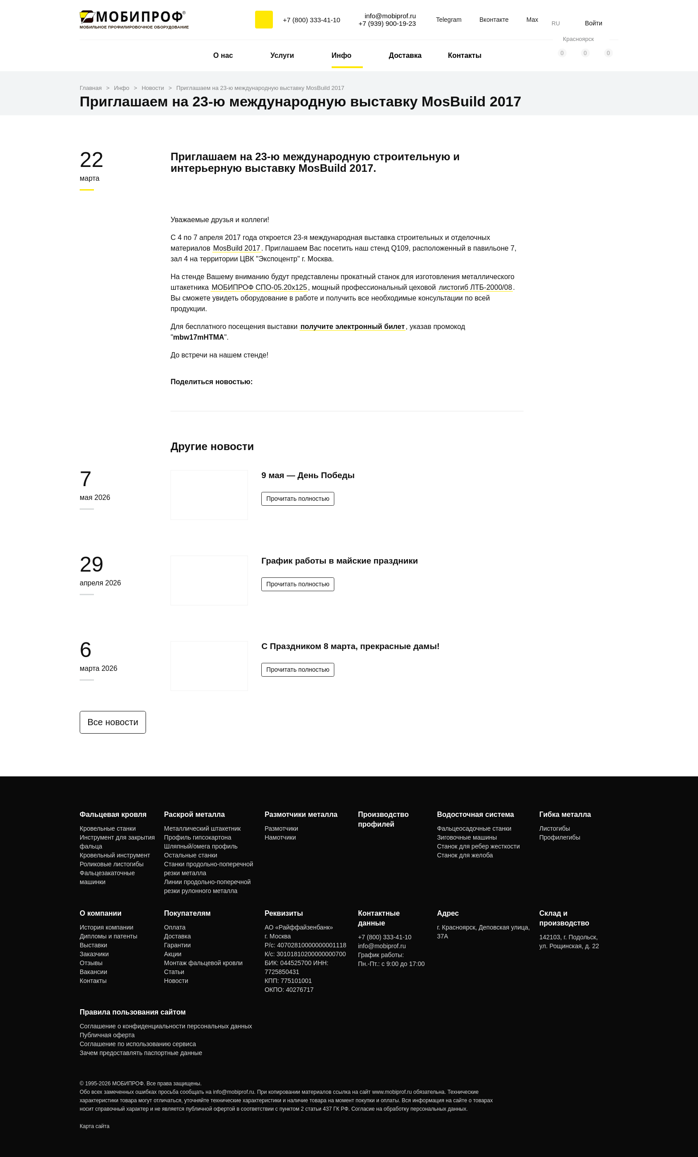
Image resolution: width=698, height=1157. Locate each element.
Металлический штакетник (202, 828)
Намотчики (280, 837)
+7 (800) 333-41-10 (312, 20)
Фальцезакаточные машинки (107, 877)
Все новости (116, 722)
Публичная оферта (107, 1035)
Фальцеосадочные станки (474, 828)
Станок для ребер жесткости (478, 846)
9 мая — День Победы (307, 475)
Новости (176, 980)
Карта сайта (95, 1126)
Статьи (174, 971)
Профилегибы (560, 837)
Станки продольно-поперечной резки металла (208, 869)
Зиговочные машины (467, 837)
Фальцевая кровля (113, 814)
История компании (107, 927)
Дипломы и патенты (109, 936)
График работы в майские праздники (339, 560)
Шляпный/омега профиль (201, 846)
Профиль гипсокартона (197, 837)
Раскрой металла (194, 814)
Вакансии (93, 971)
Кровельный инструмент (115, 855)
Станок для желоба (465, 855)
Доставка (405, 55)
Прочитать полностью (297, 498)
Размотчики (281, 828)
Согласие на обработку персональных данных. (409, 1109)
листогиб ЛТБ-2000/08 (475, 287)
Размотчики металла (300, 814)
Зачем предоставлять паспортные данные (141, 1052)
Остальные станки (191, 855)
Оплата (175, 927)
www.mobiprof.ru (392, 1092)
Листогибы (555, 828)
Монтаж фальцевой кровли (203, 962)
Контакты (464, 55)
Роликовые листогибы (111, 864)
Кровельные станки (108, 828)
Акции (173, 954)
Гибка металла (565, 814)
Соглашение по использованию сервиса (138, 1043)
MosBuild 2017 (236, 248)
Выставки (93, 945)
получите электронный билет (352, 326)
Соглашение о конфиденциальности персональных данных (166, 1026)
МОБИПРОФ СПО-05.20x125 (259, 287)
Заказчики (94, 954)
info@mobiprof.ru (233, 1092)
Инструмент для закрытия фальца (117, 842)
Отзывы (91, 962)
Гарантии (177, 945)
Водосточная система (475, 814)
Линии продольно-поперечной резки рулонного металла (207, 886)
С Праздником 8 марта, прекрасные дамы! (350, 646)
